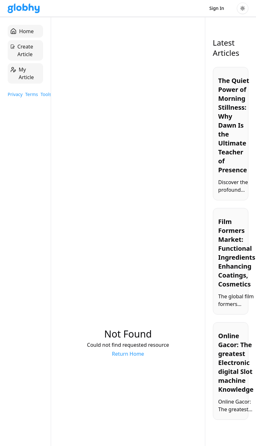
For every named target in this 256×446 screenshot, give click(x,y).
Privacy (15, 94)
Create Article (21, 50)
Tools (46, 94)
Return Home (128, 353)
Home (22, 31)
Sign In (216, 8)
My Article (22, 73)
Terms (31, 94)
